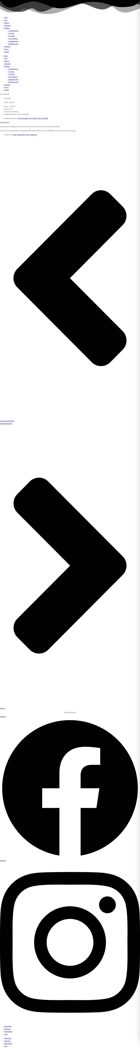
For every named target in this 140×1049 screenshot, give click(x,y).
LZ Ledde (11, 33)
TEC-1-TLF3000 (23, 118)
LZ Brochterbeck (13, 31)
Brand (14, 135)
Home (6, 17)
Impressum (7, 1029)
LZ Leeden (11, 36)
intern (6, 1034)
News (5, 20)
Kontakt (6, 52)
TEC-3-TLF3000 (43, 118)
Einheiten (7, 28)
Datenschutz (7, 1026)
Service (6, 49)
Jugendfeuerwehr (13, 41)
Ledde (27, 135)
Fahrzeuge (7, 46)
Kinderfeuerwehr (13, 44)
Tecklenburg (33, 135)
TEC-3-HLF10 (33, 118)
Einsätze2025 (21, 135)
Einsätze (6, 23)
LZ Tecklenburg (13, 38)
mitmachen (7, 25)
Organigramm (8, 1031)
